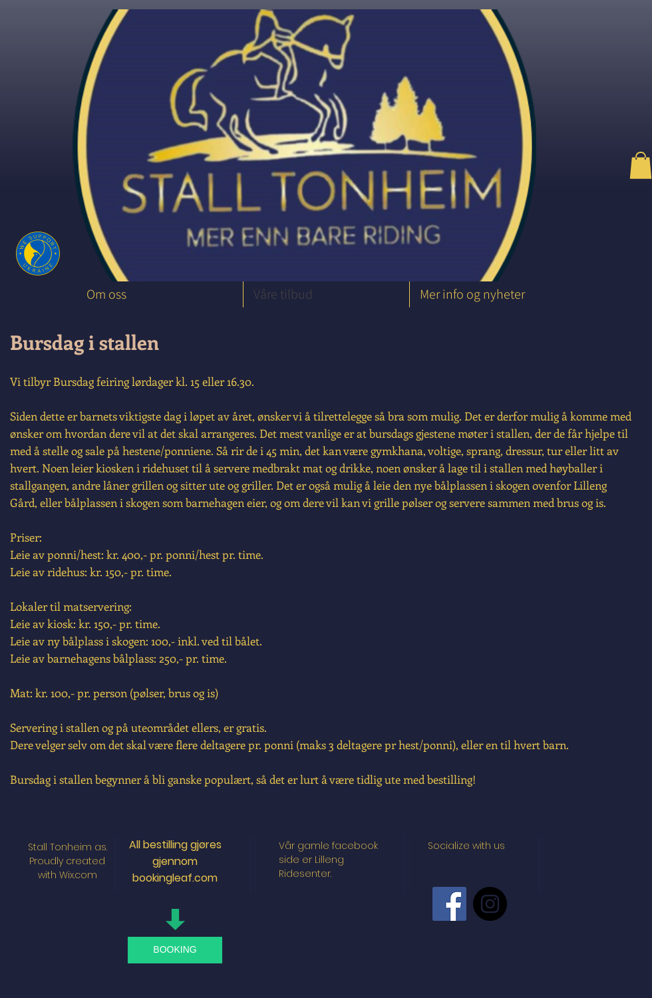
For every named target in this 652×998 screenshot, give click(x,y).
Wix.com (78, 875)
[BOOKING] (175, 950)
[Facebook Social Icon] (449, 904)
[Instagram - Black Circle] (490, 904)
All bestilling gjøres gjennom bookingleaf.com (175, 861)
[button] (640, 165)
